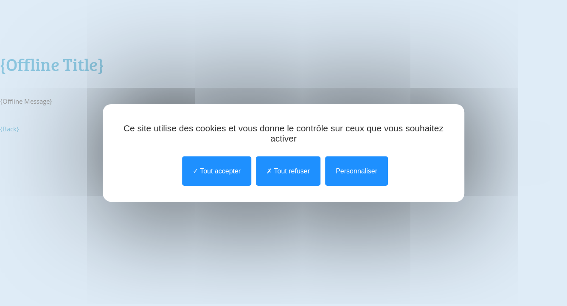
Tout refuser (288, 171)
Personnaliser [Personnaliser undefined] (356, 171)
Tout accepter (217, 171)
